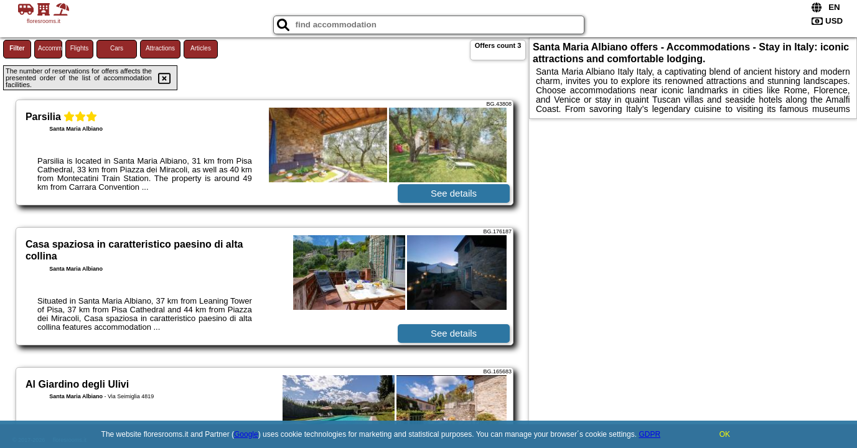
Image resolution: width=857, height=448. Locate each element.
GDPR (649, 434)
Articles (200, 48)
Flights (79, 48)
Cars (116, 48)
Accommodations (50, 48)
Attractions (160, 48)
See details (454, 193)
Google (246, 434)
